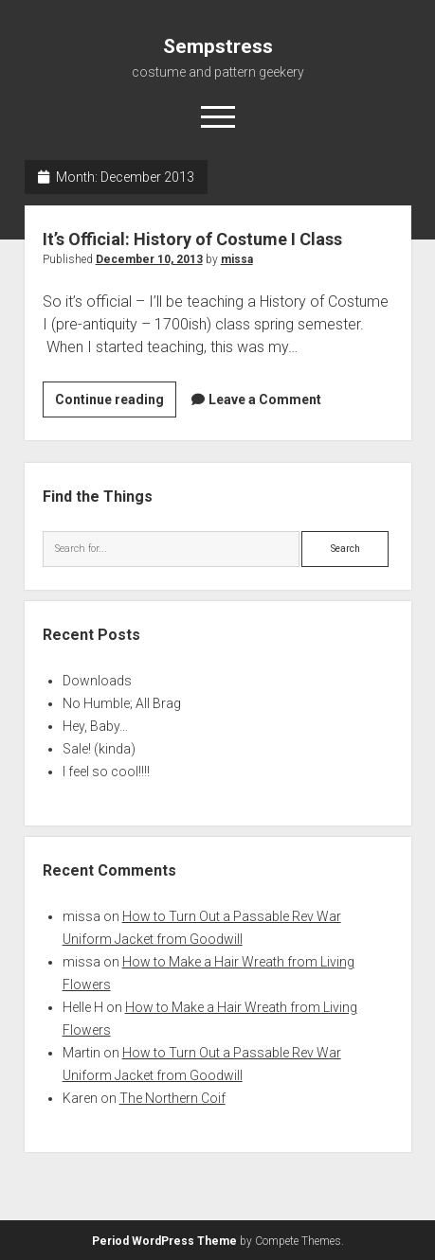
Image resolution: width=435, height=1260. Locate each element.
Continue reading (115, 402)
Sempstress (218, 46)
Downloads (97, 680)
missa (237, 259)
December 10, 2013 (149, 259)
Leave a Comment (264, 399)
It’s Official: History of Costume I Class (192, 239)
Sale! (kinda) (99, 748)
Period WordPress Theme (164, 1241)
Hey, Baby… (95, 726)
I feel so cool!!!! (106, 771)
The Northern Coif (172, 1098)
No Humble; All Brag (122, 703)
